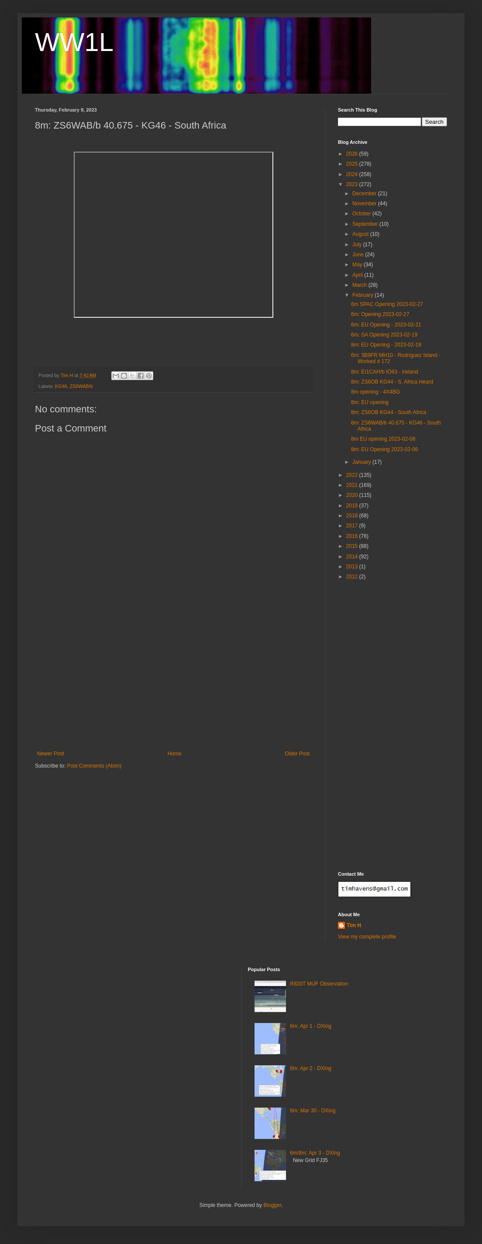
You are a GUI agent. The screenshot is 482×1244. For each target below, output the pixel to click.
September (365, 224)
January (362, 462)
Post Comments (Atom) (94, 766)
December (365, 193)
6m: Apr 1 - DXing (310, 1026)
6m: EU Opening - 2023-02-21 (386, 325)
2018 (352, 516)
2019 (352, 506)
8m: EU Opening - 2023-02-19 (386, 345)
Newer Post (50, 754)
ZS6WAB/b (81, 386)
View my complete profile (367, 937)
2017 (352, 526)
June (358, 255)
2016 (352, 536)
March (360, 285)
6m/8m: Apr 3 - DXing (315, 1153)
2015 (352, 546)
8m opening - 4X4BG (375, 392)
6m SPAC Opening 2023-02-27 (387, 304)
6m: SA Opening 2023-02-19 (384, 335)
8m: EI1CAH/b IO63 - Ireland (384, 372)
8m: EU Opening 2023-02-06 (384, 449)
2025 (352, 164)
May (358, 265)
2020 (352, 495)
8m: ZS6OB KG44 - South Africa (388, 412)
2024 (352, 174)
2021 (352, 485)
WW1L (74, 42)
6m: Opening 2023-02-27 (380, 314)
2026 (352, 154)
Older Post (297, 754)
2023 (352, 184)
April (358, 275)
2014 (352, 557)
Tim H (354, 925)
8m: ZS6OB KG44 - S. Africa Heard (392, 382)
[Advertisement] (173, 685)
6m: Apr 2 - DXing (310, 1068)
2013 (352, 567)
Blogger (272, 1205)
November (365, 204)
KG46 (61, 386)
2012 (352, 577)
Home (175, 754)
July (357, 244)
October (362, 214)
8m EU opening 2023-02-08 (383, 439)
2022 (352, 475)
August (361, 234)
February (363, 295)
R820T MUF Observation (319, 984)
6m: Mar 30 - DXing (312, 1111)
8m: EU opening (370, 402)
